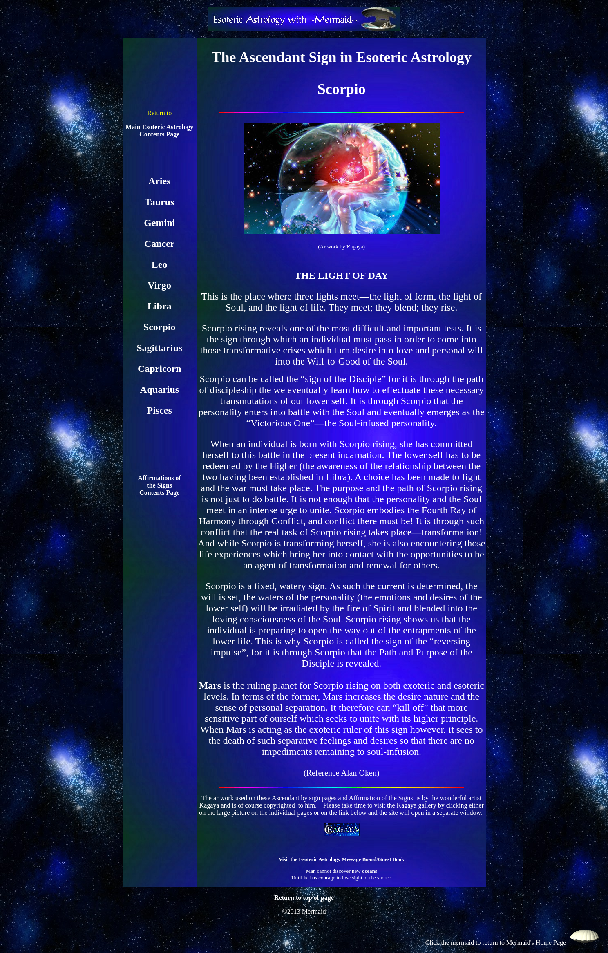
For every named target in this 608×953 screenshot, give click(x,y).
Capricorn (159, 368)
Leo (160, 264)
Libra (160, 306)
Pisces (159, 410)
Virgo (159, 285)
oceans (369, 871)
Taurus (159, 202)
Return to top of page (304, 897)
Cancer (159, 243)
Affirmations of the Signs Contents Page (159, 485)
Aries (159, 181)
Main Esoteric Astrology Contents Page (159, 130)
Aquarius (159, 389)
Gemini (159, 222)
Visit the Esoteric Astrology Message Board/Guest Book (342, 859)
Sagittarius (159, 347)
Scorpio (159, 327)
